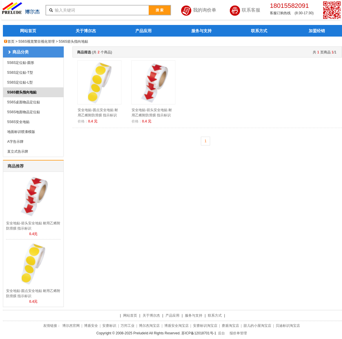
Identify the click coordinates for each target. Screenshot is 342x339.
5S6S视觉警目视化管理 (37, 41)
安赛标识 (109, 326)
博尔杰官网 (71, 326)
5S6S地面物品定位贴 (23, 112)
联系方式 (259, 30)
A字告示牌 (15, 142)
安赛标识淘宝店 (205, 326)
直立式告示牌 (17, 151)
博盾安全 (91, 326)
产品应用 (143, 30)
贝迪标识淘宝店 (288, 326)
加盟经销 (317, 30)
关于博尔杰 (86, 30)
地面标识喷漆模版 (21, 132)
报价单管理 (238, 333)
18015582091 (289, 5)
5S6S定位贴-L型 (20, 82)
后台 (221, 333)
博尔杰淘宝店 (149, 326)
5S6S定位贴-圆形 (20, 63)
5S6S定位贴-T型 (20, 73)
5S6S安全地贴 (18, 122)
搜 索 (159, 10)
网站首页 (28, 30)
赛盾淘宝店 (230, 326)
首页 (11, 41)
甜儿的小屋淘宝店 (257, 326)
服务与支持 (201, 30)
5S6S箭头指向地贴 (22, 92)
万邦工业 (127, 326)
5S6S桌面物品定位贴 (23, 102)
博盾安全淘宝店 (176, 326)
